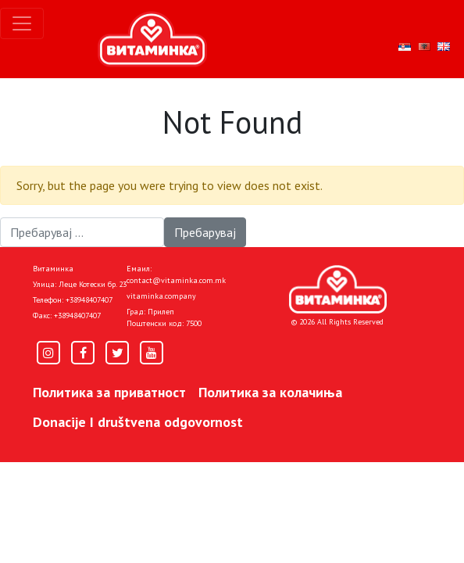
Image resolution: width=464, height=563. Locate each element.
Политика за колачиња (270, 392)
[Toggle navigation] (22, 23)
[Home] (338, 289)
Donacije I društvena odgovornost (138, 422)
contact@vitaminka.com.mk (176, 280)
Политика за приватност (109, 392)
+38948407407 (89, 300)
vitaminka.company (161, 296)
